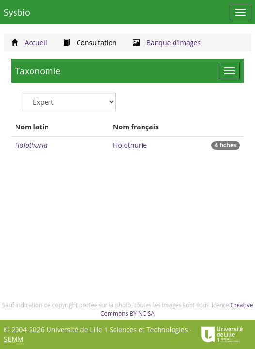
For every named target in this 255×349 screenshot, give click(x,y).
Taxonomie (37, 71)
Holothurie (130, 145)
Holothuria (31, 145)
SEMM (14, 339)
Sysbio (17, 12)
